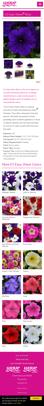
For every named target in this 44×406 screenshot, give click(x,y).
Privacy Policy (22, 388)
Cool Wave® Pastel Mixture (22, 363)
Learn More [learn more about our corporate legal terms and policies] (17, 403)
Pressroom (22, 379)
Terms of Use (22, 393)
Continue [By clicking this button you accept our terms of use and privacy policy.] (36, 398)
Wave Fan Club (22, 359)
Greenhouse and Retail (22, 375)
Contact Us (22, 383)
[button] (40, 4)
